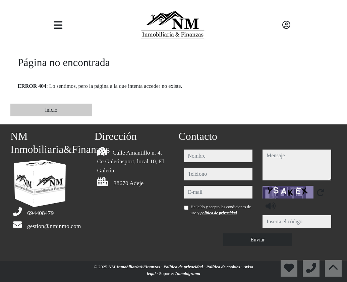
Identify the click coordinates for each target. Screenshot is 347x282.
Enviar (257, 239)
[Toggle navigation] (58, 25)
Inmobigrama (187, 273)
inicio (51, 110)
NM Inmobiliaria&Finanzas (134, 266)
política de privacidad (218, 213)
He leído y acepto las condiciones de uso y (221, 210)
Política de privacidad (183, 266)
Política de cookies (223, 266)
